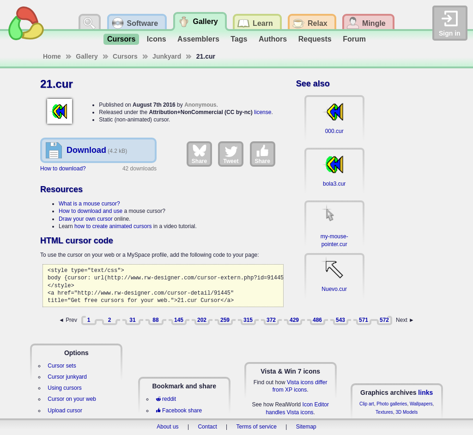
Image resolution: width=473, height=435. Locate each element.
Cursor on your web (72, 399)
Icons (156, 39)
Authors (273, 39)
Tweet (230, 153)
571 (363, 320)
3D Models (406, 412)
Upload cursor (65, 410)
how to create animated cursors (113, 226)
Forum (354, 39)
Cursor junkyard (67, 377)
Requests (315, 39)
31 (132, 320)
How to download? (63, 168)
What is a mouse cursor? (89, 203)
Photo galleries (391, 403)
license (262, 112)
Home (52, 56)
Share (199, 153)
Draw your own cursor (86, 219)
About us (167, 426)
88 (155, 320)
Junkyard (166, 56)
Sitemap (306, 426)
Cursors (121, 39)
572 (384, 320)
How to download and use (90, 211)
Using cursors (64, 388)
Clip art (366, 403)
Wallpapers (421, 403)
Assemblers (198, 39)
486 (317, 320)
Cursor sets (62, 365)
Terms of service (256, 426)
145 (178, 320)
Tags (238, 39)
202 (201, 320)
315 (248, 320)
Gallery (86, 56)
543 (340, 320)
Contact (207, 426)
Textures (384, 412)
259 (225, 320)
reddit (166, 399)
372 (271, 320)
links (425, 392)
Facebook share (179, 410)
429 (294, 320)
